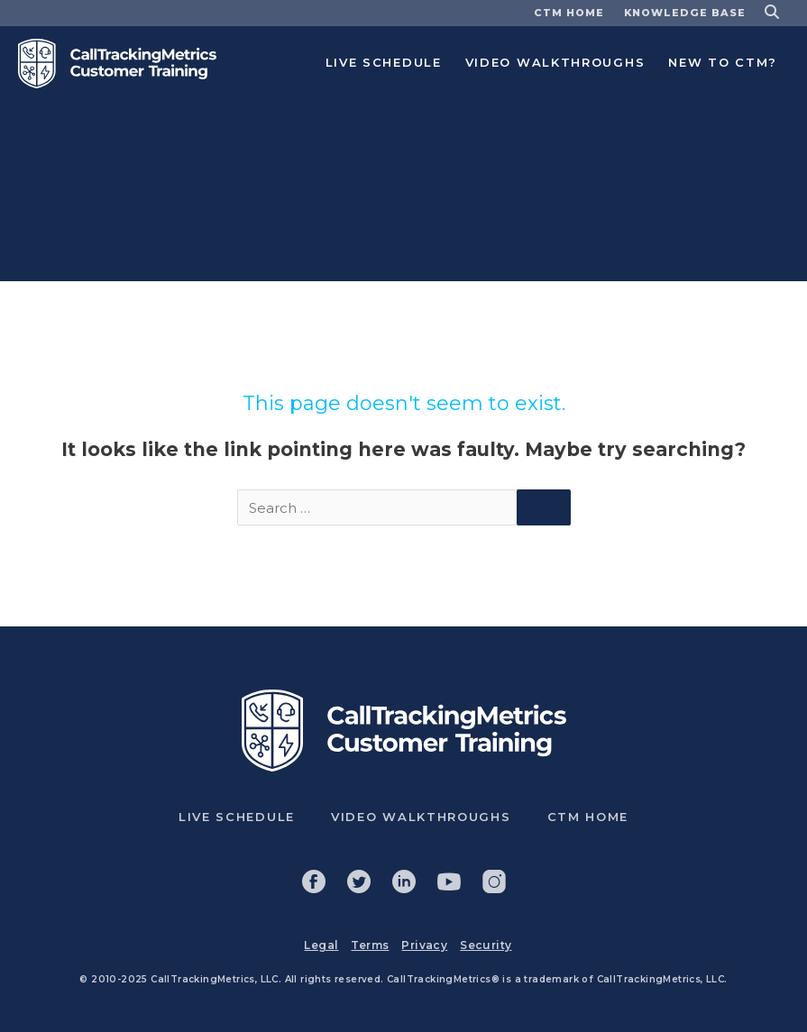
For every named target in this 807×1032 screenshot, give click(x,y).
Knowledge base (685, 12)
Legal (321, 945)
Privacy (424, 945)
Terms (370, 945)
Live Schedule (384, 62)
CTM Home (569, 12)
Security (485, 945)
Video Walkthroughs (555, 62)
